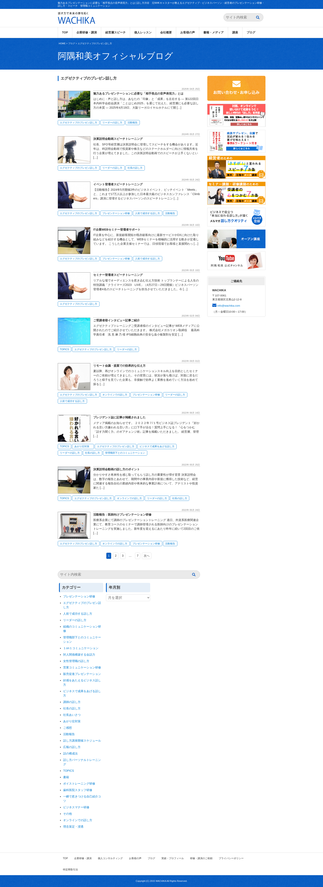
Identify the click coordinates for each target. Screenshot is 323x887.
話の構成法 (70, 753)
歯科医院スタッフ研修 (77, 790)
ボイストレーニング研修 (79, 783)
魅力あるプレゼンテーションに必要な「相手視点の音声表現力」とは (138, 93)
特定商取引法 (70, 869)
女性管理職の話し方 (76, 661)
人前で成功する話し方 (147, 213)
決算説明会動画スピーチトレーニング (118, 138)
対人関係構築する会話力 (79, 654)
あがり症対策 (83, 446)
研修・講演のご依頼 (201, 858)
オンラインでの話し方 (114, 394)
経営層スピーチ (115, 32)
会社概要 (166, 32)
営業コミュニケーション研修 (82, 667)
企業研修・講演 (86, 32)
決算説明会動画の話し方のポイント (116, 469)
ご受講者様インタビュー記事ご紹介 (116, 320)
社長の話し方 (135, 167)
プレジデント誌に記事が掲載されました (119, 417)
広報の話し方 (72, 747)
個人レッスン (143, 32)
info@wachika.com (228, 305)
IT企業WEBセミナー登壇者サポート (116, 229)
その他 (67, 813)
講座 (235, 32)
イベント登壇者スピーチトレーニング (118, 184)
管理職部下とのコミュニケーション (125, 452)
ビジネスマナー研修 (77, 807)
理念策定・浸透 (73, 826)
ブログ (251, 32)
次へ (147, 555)
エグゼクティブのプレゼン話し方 (95, 43)
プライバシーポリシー (231, 858)
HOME (62, 43)
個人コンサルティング (110, 858)
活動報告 (133, 122)
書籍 (66, 777)
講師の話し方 (72, 702)
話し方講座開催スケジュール (82, 740)
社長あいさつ (72, 714)
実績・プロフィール (172, 858)
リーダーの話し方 (112, 122)
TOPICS (64, 349)
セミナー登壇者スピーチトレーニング (118, 274)
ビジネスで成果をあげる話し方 (157, 446)
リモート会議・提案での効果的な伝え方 (119, 365)
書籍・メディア (213, 32)
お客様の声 (187, 32)
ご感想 (67, 727)
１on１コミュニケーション (80, 648)
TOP (65, 32)
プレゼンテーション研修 (116, 213)
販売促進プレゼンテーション (82, 674)
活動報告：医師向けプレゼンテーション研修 (122, 514)
